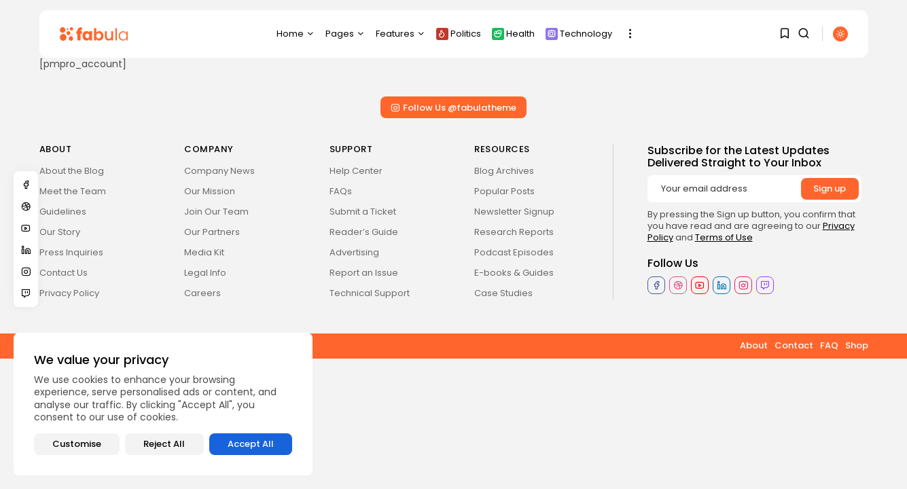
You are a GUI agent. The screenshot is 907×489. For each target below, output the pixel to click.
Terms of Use (724, 237)
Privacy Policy (69, 293)
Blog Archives (504, 170)
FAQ (829, 345)
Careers (202, 293)
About (754, 345)
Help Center (356, 170)
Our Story (59, 231)
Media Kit (204, 252)
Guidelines (62, 211)
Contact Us (63, 272)
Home (296, 33)
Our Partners (212, 231)
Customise (76, 443)
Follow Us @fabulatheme (453, 107)
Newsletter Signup (514, 211)
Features (400, 33)
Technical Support (370, 293)
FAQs (341, 191)
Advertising (354, 252)
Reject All (164, 443)
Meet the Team (72, 191)
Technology (579, 33)
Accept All (251, 443)
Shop (856, 345)
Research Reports (514, 231)
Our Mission (209, 191)
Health (513, 33)
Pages (345, 33)
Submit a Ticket (363, 211)
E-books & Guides (514, 272)
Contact (794, 345)
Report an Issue (364, 272)
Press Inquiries (71, 252)
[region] (163, 404)
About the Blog (71, 170)
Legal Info (205, 272)
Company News (219, 170)
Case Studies (503, 293)
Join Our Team (216, 211)
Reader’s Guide (364, 231)
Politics (458, 33)
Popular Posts (504, 191)
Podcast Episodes (514, 252)
